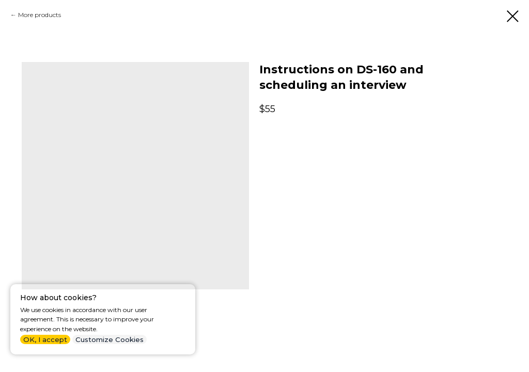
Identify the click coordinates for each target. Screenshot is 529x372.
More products (39, 15)
